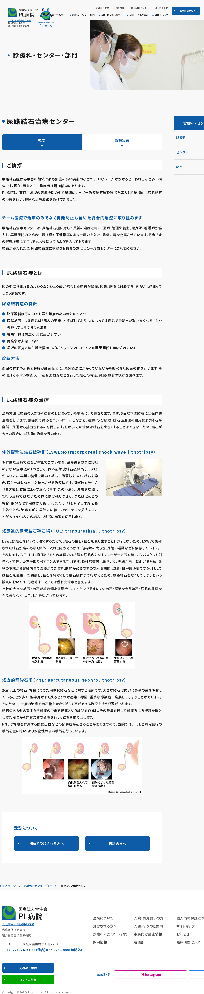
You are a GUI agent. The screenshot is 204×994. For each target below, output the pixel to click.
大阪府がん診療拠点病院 (19, 20)
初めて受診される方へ (46, 843)
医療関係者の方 (188, 10)
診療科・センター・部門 (83, 15)
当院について (161, 15)
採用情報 (120, 7)
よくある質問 (161, 7)
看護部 (139, 942)
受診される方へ (58, 15)
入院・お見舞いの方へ (112, 15)
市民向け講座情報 (148, 934)
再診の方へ (117, 843)
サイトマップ (185, 926)
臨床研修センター (140, 7)
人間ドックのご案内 (138, 15)
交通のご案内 (102, 7)
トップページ (8, 887)
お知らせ (183, 934)
